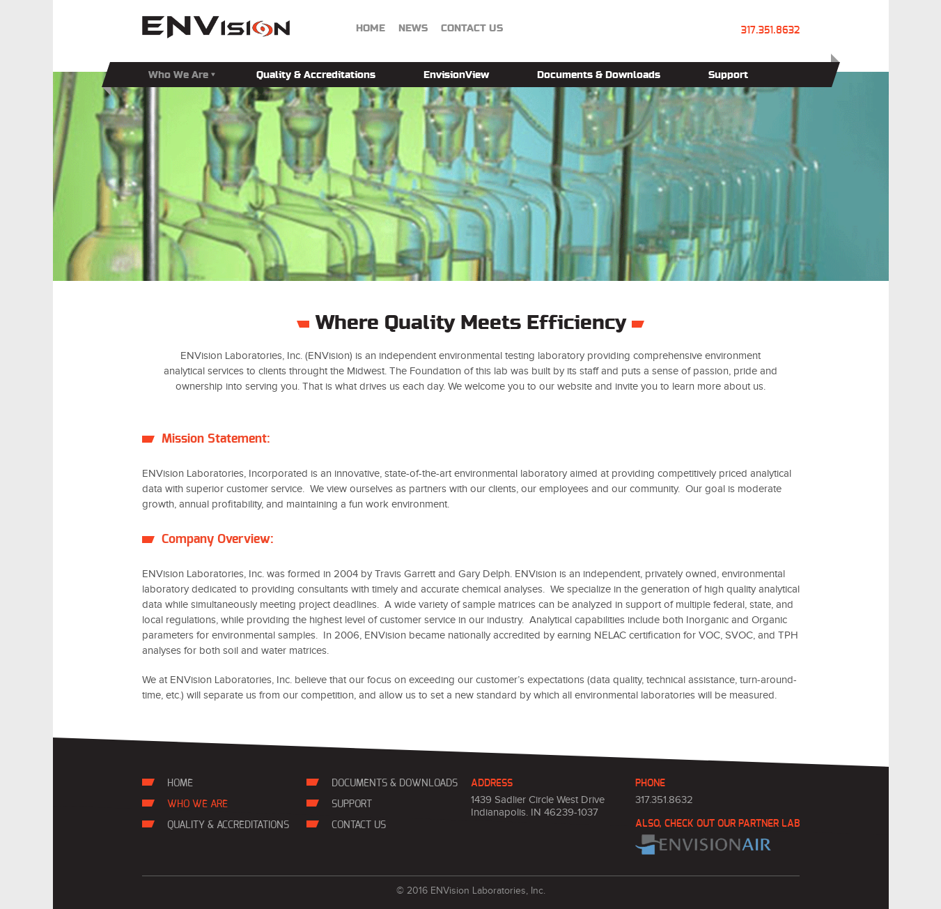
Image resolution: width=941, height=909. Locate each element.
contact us (472, 28)
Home (370, 28)
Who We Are (181, 75)
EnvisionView (456, 75)
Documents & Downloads (598, 75)
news (413, 28)
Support (728, 75)
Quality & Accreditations (315, 75)
